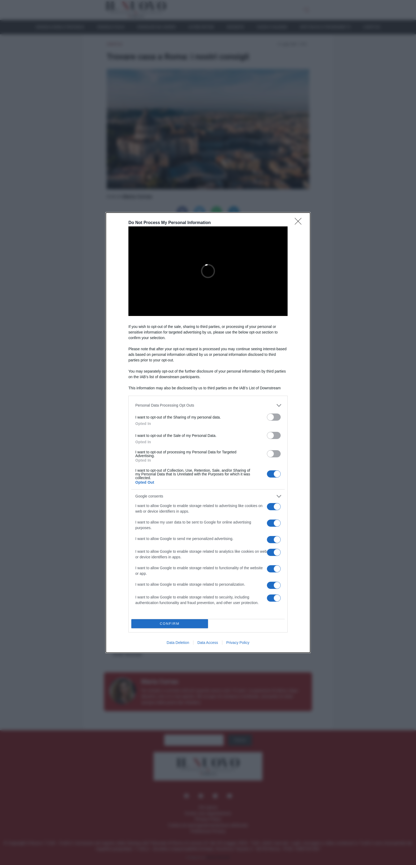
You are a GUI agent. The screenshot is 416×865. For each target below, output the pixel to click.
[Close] (300, 223)
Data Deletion (178, 642)
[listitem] (208, 405)
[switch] (274, 417)
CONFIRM (170, 624)
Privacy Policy (237, 642)
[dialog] (208, 433)
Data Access (207, 642)
